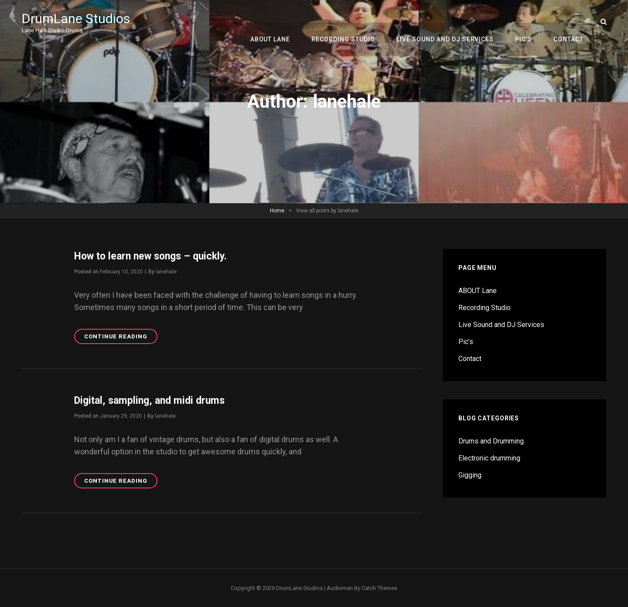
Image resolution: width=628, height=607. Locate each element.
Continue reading (120, 337)
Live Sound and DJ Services (450, 21)
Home (277, 211)
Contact (569, 21)
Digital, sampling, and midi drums (153, 400)
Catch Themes (379, 587)
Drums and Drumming (491, 441)
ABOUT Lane (279, 21)
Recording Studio (350, 21)
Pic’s (526, 21)
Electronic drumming (489, 458)
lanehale (166, 271)
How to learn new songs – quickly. (155, 256)
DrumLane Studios (77, 18)
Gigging (469, 475)
